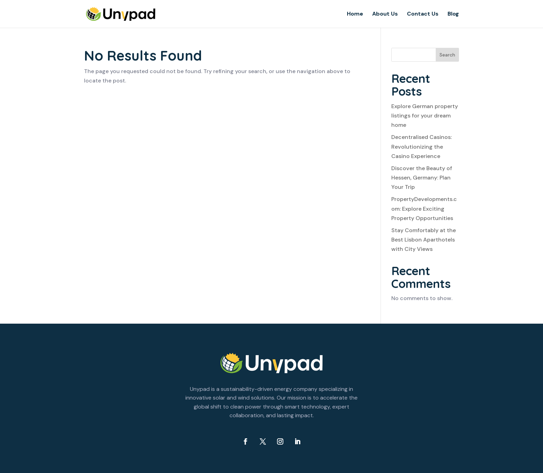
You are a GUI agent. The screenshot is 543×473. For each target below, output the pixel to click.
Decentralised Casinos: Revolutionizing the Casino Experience (421, 146)
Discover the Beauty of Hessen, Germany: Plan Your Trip (421, 178)
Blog (453, 14)
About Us (385, 14)
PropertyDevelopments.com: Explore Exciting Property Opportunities (424, 208)
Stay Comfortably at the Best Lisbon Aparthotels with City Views (423, 240)
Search (447, 55)
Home (355, 14)
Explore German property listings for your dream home (424, 116)
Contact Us (422, 14)
